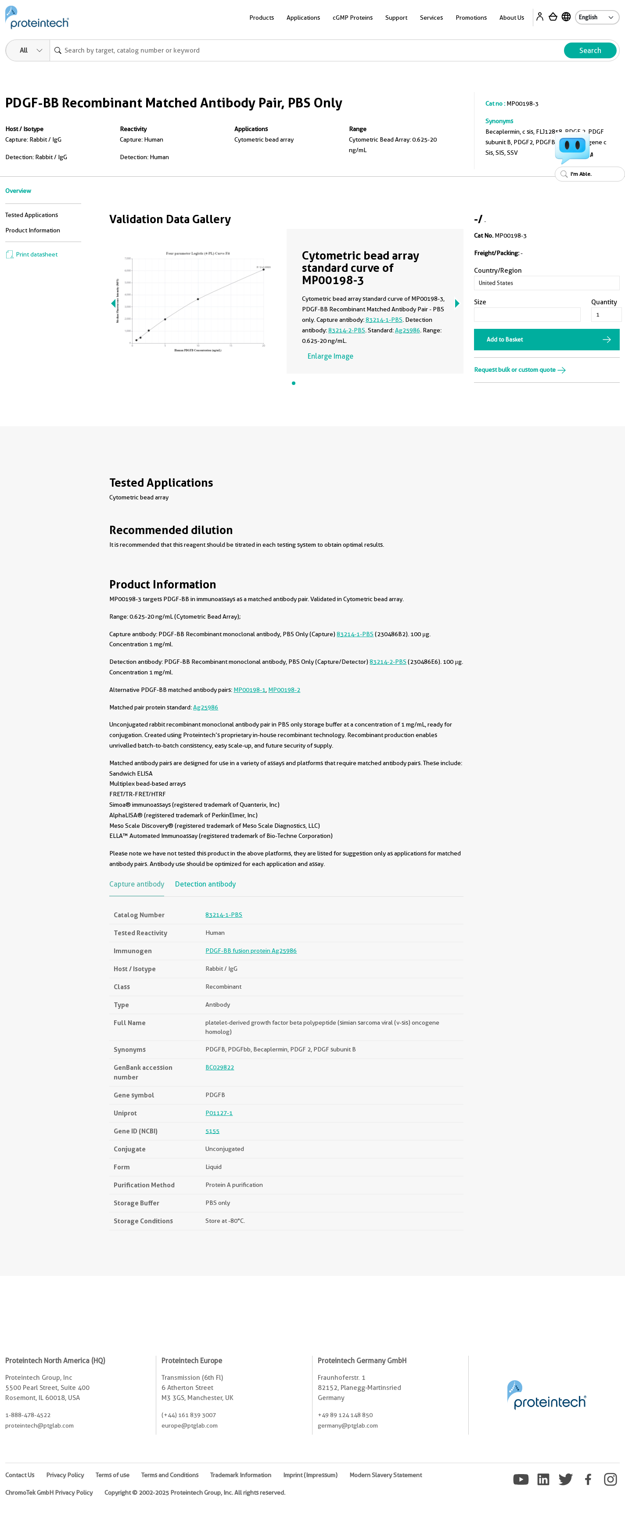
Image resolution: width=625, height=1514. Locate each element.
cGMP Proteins (353, 17)
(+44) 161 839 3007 (189, 1414)
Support (396, 17)
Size (480, 302)
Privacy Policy (65, 1474)
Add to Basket (505, 339)
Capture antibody (136, 884)
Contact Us (19, 1474)
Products (261, 17)
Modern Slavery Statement (385, 1474)
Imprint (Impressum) (310, 1474)
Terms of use (112, 1474)
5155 (212, 1130)
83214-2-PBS (346, 330)
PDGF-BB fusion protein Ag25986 (251, 950)
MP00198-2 (284, 689)
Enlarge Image (330, 356)
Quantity (604, 302)
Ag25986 (407, 330)
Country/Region (498, 270)
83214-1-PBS (384, 319)
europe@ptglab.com (190, 1425)
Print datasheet (31, 254)
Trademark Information (240, 1474)
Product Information (32, 230)
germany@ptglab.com (348, 1425)
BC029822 (219, 1067)
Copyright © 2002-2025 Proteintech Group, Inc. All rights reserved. (194, 1492)
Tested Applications (31, 214)
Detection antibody (205, 884)
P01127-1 (219, 1112)
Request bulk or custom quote (520, 369)
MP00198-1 (249, 689)
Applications (303, 17)
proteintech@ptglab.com (39, 1425)
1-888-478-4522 (27, 1414)
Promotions (471, 17)
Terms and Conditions (169, 1474)
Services (431, 17)
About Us (511, 17)
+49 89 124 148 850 (345, 1414)
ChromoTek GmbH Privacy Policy (49, 1492)
